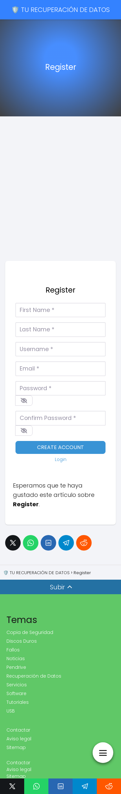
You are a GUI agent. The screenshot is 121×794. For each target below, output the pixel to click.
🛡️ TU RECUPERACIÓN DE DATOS (60, 9)
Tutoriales (17, 702)
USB (10, 711)
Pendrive (16, 667)
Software (16, 693)
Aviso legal (18, 738)
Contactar (18, 730)
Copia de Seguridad (29, 632)
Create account (60, 447)
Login (60, 459)
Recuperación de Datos (33, 676)
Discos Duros (21, 641)
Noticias (15, 658)
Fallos (13, 650)
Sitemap (16, 747)
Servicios (16, 684)
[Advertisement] (60, 193)
